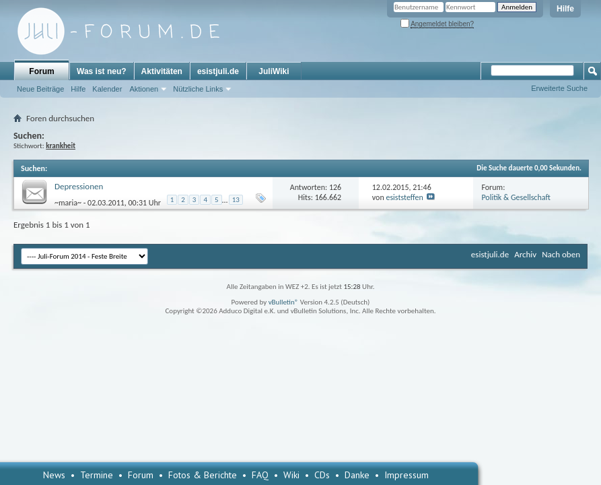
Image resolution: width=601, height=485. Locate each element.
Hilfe (565, 8)
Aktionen (143, 89)
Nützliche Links (198, 89)
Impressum (406, 475)
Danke (357, 475)
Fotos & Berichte (202, 475)
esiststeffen (404, 197)
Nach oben (561, 254)
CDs (322, 475)
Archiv (525, 254)
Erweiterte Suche (559, 88)
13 (236, 199)
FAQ (260, 475)
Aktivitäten (161, 71)
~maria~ (68, 202)
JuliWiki (273, 71)
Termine (96, 475)
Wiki (291, 475)
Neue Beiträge (40, 89)
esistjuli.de (218, 71)
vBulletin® (284, 302)
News (54, 475)
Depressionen (79, 186)
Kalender (107, 89)
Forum (41, 71)
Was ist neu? (102, 71)
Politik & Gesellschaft (515, 197)
